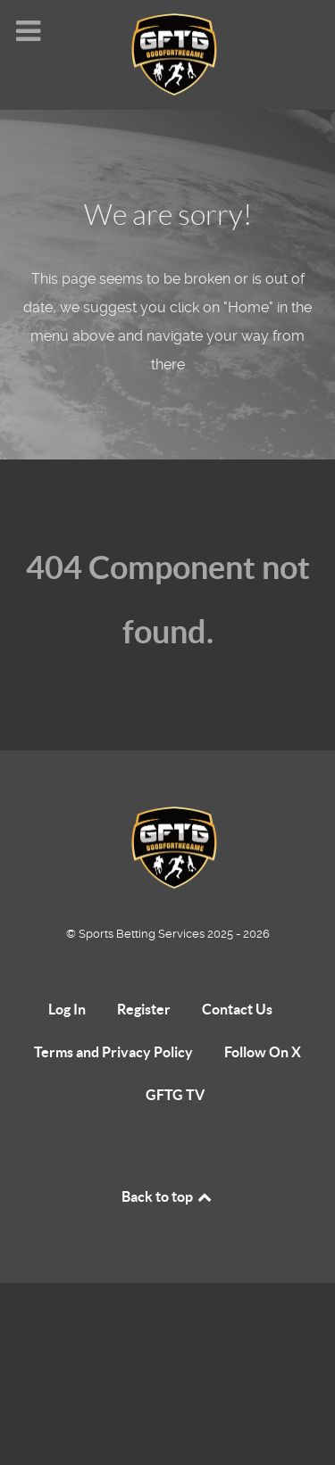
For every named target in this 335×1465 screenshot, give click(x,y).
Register (144, 1009)
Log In (67, 1009)
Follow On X (262, 1052)
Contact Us (237, 1009)
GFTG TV (175, 1095)
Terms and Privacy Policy (113, 1052)
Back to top (167, 1196)
